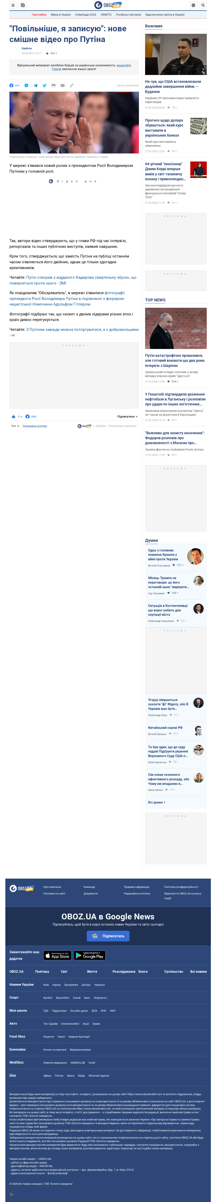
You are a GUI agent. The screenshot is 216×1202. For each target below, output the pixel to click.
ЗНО (103, 1010)
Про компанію (52, 886)
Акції (86, 1023)
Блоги (143, 972)
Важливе (154, 25)
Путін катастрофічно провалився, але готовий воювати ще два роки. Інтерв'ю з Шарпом (175, 360)
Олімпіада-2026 (85, 14)
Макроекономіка (80, 1049)
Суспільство (173, 972)
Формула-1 (100, 997)
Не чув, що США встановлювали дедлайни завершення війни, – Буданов (173, 86)
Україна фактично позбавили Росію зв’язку (174, 449)
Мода (81, 1075)
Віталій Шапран (157, 734)
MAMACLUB (78, 1062)
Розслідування (124, 972)
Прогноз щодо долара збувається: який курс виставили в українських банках (164, 127)
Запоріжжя (71, 984)
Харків (56, 984)
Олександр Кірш (157, 715)
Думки (151, 540)
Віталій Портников (159, 565)
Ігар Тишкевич (156, 593)
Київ (46, 984)
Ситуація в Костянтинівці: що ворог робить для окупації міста (168, 610)
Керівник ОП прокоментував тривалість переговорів (172, 100)
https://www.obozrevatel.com (145, 1094)
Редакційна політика (35, 426)
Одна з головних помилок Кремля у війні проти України (163, 554)
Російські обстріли (128, 14)
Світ (64, 972)
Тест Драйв (50, 1023)
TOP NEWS (155, 299)
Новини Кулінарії (79, 1036)
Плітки (59, 1075)
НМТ (113, 1010)
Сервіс (96, 1023)
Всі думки (155, 802)
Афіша (47, 1075)
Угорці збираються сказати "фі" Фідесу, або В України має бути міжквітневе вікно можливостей (168, 704)
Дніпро (86, 984)
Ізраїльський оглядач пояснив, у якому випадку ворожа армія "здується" (171, 374)
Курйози (27, 48)
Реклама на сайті (54, 893)
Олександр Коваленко (161, 621)
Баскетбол (62, 997)
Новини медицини (55, 1062)
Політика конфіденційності (181, 886)
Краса (70, 1075)
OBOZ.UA (179, 1101)
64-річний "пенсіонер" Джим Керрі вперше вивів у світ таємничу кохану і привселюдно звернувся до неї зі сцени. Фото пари (164, 171)
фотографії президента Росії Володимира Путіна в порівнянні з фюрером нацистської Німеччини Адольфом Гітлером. (67, 298)
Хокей (77, 997)
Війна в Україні (61, 14)
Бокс (87, 997)
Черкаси (99, 984)
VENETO (106, 14)
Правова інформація (136, 886)
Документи (91, 893)
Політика (42, 972)
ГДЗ (45, 1010)
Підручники (59, 1010)
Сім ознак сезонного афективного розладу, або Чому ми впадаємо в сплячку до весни (168, 779)
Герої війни (39, 14)
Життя (92, 972)
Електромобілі (70, 1023)
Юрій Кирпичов (157, 762)
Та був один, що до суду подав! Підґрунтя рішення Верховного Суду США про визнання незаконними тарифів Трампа (168, 751)
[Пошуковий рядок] (203, 5)
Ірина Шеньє (155, 790)
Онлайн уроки (79, 1010)
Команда (89, 886)
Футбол (47, 997)
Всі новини (198, 972)
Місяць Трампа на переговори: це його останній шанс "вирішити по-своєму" (167, 582)
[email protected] (57, 1173)
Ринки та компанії (54, 1049)
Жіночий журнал (99, 1075)
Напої (61, 1036)
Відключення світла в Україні (165, 14)
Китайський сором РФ (165, 728)
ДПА (94, 1010)
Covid (92, 1062)
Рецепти (48, 1036)
